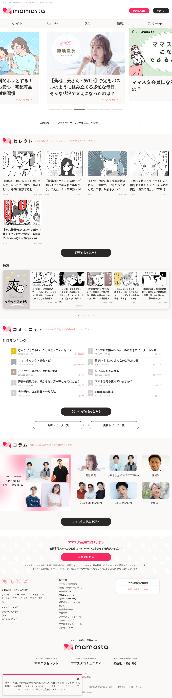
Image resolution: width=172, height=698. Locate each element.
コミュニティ (51, 23)
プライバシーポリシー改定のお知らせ (78, 122)
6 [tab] (113, 111)
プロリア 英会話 (66, 620)
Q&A (4, 615)
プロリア (63, 613)
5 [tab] (101, 111)
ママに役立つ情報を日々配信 (46, 661)
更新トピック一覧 (114, 425)
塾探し (120, 23)
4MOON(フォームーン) (69, 602)
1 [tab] (50, 111)
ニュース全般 (19, 594)
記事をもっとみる (86, 252)
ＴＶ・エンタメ (20, 598)
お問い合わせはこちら (138, 589)
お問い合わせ (135, 687)
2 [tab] (63, 111)
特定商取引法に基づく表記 (101, 687)
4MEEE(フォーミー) (68, 595)
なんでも (6, 594)
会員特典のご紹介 (10, 612)
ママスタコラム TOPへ (86, 521)
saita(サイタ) (65, 591)
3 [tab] (75, 111)
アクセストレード (67, 627)
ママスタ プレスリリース (70, 624)
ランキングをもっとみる (86, 411)
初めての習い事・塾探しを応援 (126, 661)
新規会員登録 (139, 11)
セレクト (17, 23)
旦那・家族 (33, 594)
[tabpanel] (86, 68)
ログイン (161, 11)
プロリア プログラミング (70, 617)
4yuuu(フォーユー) (67, 598)
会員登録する (86, 557)
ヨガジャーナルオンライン (71, 588)
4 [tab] (88, 111)
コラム (86, 23)
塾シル (62, 606)
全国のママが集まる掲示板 (86, 661)
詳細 (47, 689)
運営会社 (121, 687)
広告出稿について (10, 619)
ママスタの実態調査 (68, 584)
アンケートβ (155, 23)
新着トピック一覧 (58, 425)
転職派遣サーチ (66, 609)
